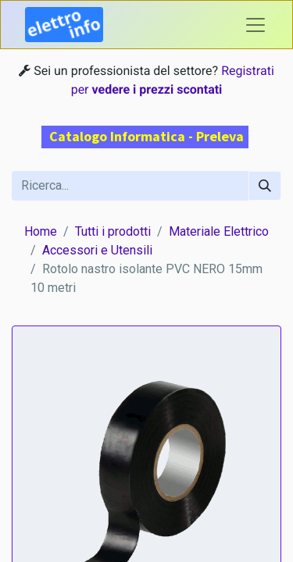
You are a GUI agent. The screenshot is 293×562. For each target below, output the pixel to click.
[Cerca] (264, 186)
